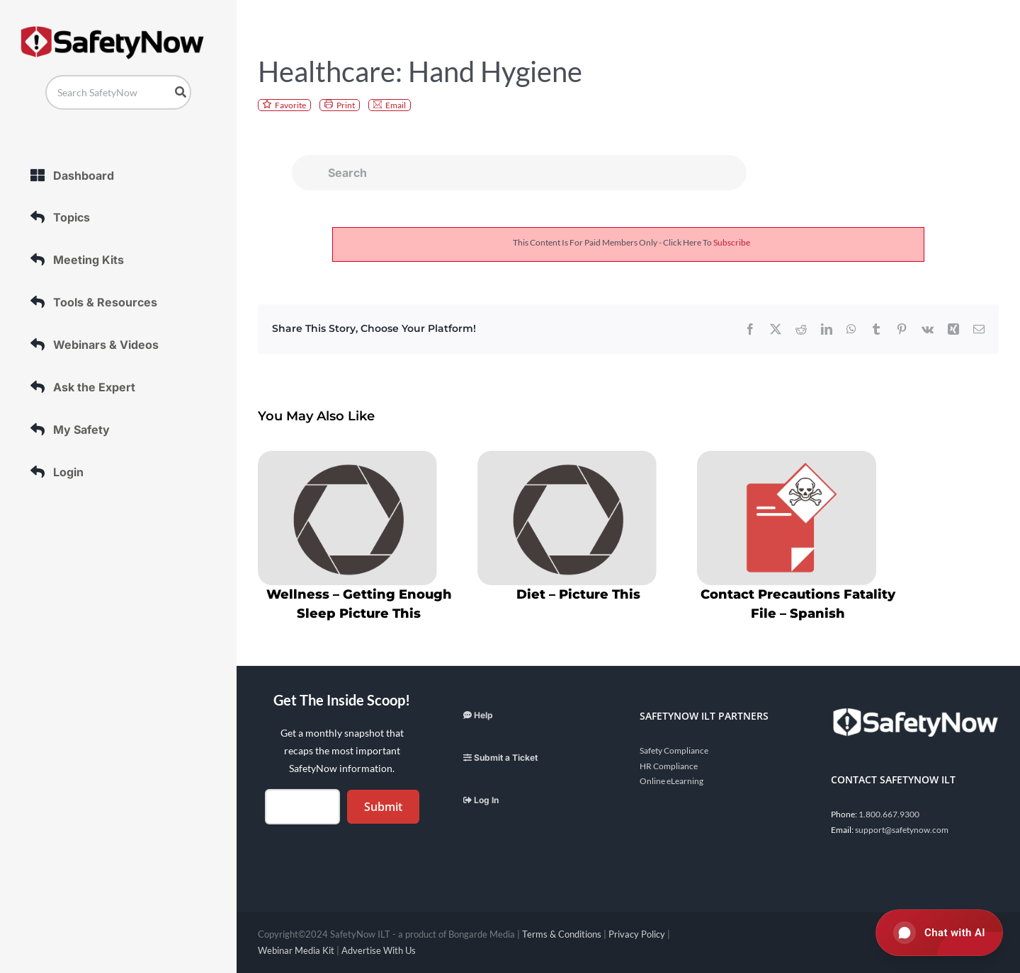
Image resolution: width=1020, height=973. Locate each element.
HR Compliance (669, 766)
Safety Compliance (674, 750)
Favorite (290, 105)
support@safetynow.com (901, 829)
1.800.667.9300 (888, 814)
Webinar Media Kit (296, 950)
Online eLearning (671, 781)
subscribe (731, 242)
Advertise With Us (378, 950)
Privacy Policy (636, 934)
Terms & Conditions (561, 934)
